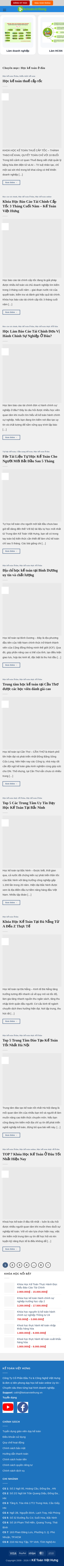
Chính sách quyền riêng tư (18, 1465)
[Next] (48, 1265)
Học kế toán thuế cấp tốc (22, 81)
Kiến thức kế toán (27, 76)
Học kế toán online (43, 197)
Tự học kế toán (9, 452)
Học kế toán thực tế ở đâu (46, 326)
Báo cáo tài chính (10, 197)
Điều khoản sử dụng (14, 1436)
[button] (4, 10)
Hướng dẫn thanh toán (15, 1453)
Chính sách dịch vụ (14, 1470)
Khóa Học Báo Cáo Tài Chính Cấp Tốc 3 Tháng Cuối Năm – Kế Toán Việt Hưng (29, 206)
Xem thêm (11, 182)
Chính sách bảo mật (14, 1448)
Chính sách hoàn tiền (15, 1459)
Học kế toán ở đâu (10, 76)
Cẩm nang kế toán (25, 452)
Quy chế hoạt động (13, 1442)
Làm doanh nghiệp (18, 50)
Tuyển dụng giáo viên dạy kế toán (22, 1431)
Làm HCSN (55, 50)
